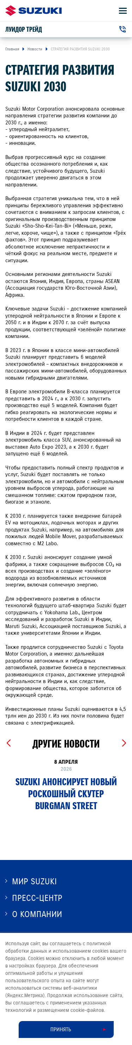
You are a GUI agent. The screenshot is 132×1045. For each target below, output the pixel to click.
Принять (60, 1029)
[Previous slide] (8, 743)
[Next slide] (123, 743)
